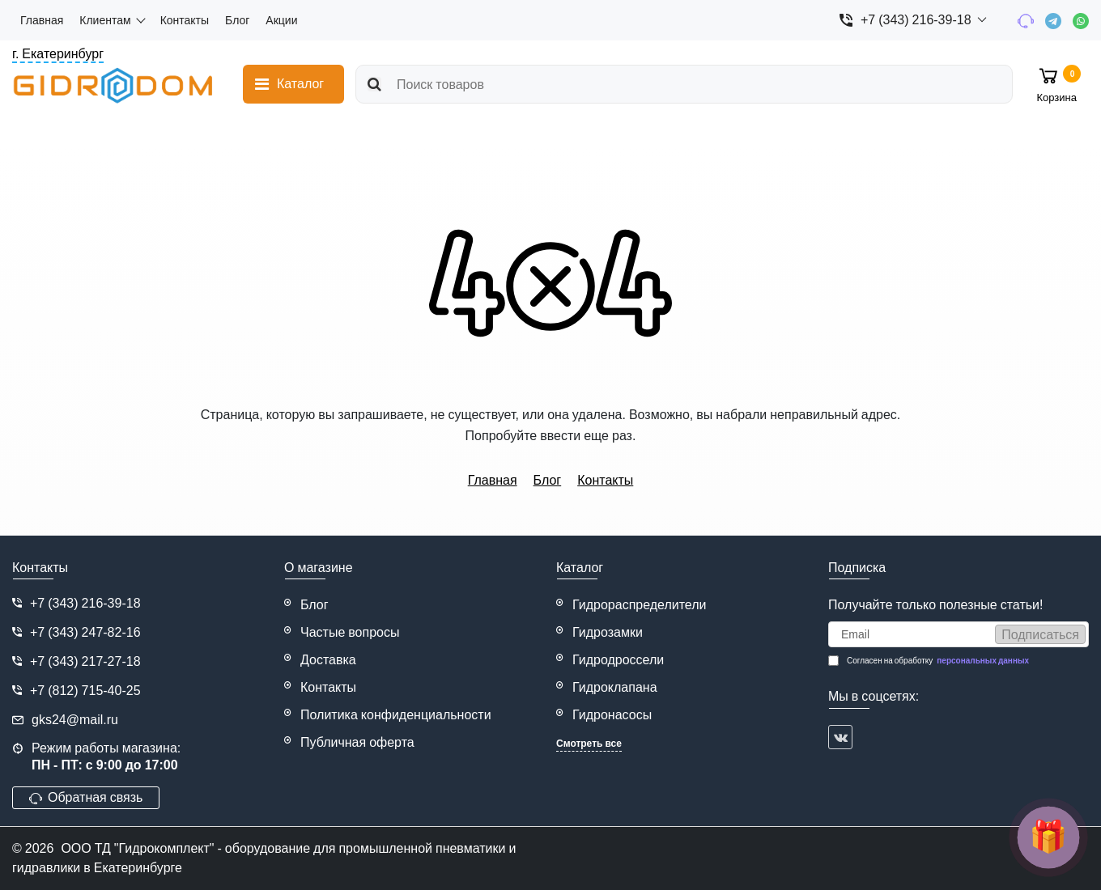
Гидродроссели (618, 660)
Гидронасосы (612, 715)
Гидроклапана (614, 687)
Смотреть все (589, 743)
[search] (684, 84)
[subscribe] (958, 634)
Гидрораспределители (639, 604)
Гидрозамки (607, 632)
